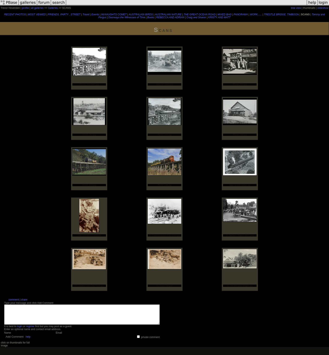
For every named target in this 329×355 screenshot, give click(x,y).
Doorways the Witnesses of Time (126, 17)
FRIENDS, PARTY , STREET (64, 14)
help (28, 340)
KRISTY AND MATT (219, 17)
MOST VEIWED (37, 14)
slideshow (322, 8)
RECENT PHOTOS (15, 14)
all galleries (37, 8)
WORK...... (256, 14)
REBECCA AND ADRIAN (170, 17)
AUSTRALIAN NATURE (168, 14)
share (24, 299)
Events (95, 14)
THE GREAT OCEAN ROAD (199, 14)
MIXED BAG (225, 14)
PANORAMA (241, 14)
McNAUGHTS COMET (114, 14)
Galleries (53, 8)
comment (14, 299)
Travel (85, 14)
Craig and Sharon (196, 17)
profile (25, 8)
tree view (296, 8)
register (30, 330)
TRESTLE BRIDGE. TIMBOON (281, 14)
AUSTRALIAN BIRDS (141, 14)
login (19, 330)
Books (150, 17)
